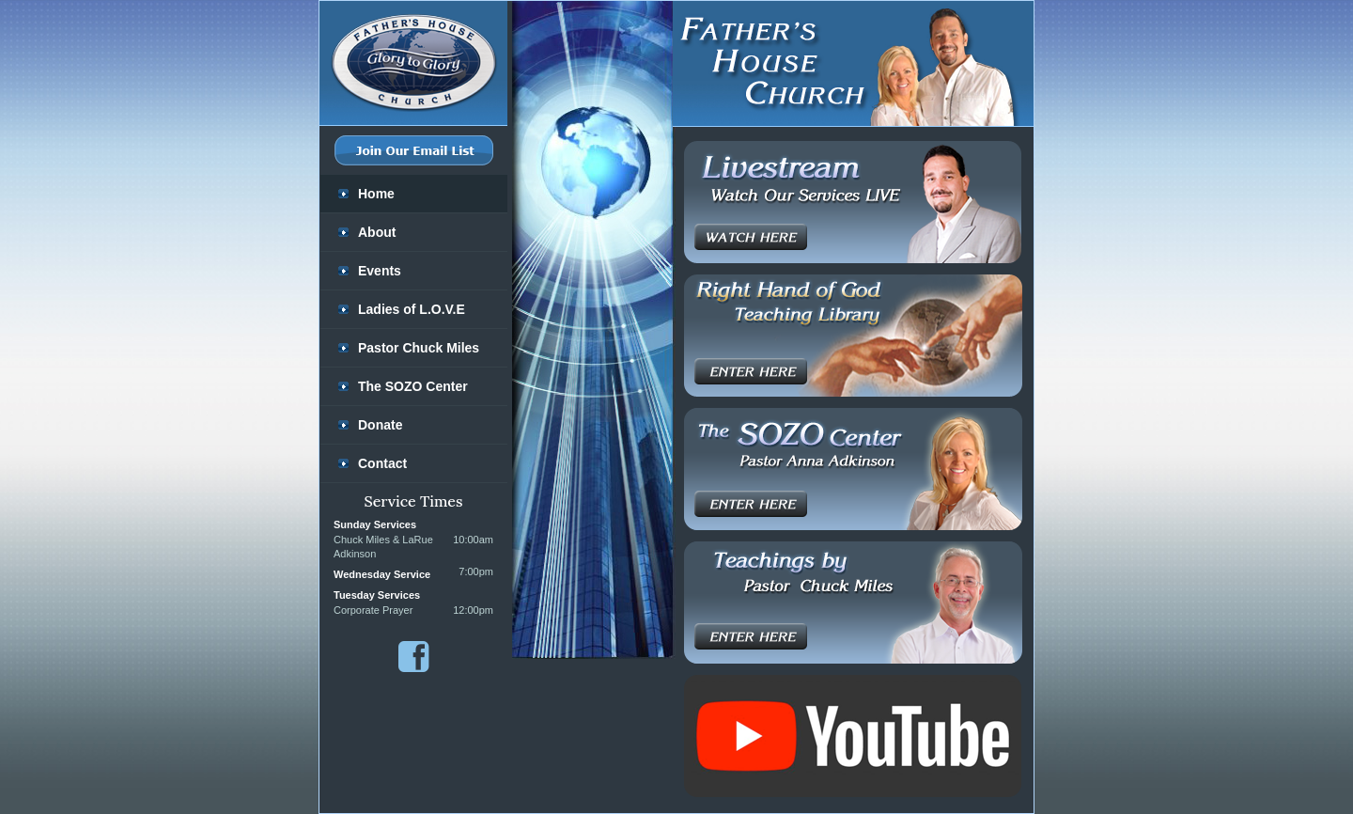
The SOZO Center (413, 386)
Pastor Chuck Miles (418, 347)
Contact (382, 463)
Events (379, 270)
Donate (380, 424)
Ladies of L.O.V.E (411, 309)
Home (376, 193)
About (377, 232)
